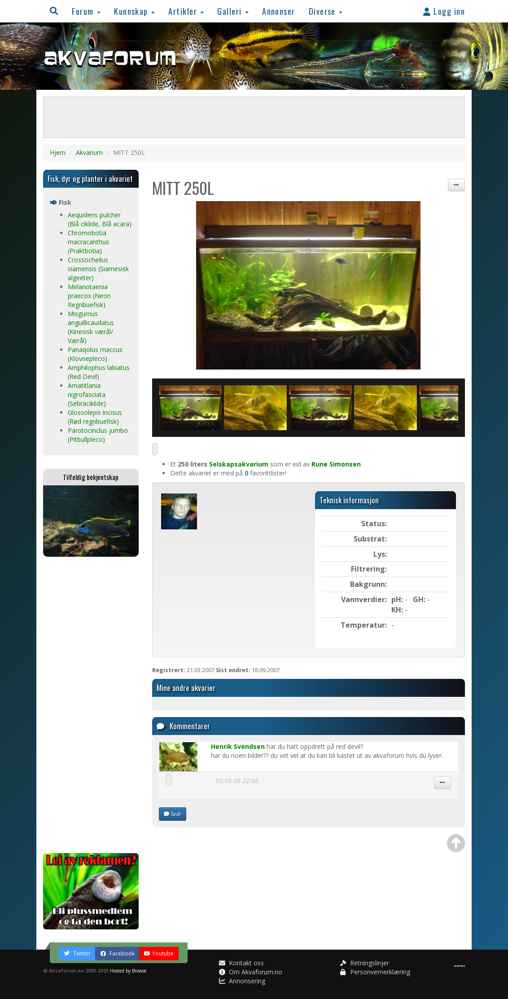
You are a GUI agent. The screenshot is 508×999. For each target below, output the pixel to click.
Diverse (326, 11)
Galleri (233, 11)
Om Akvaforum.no (250, 972)
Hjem (58, 152)
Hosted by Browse (128, 971)
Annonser (278, 11)
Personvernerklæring (375, 972)
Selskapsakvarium (238, 464)
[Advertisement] (91, 705)
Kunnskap (134, 11)
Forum (86, 11)
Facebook (117, 953)
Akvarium (89, 152)
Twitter (77, 953)
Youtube (159, 953)
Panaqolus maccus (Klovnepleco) (95, 354)
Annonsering (242, 981)
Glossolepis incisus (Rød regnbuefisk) (95, 417)
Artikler (186, 11)
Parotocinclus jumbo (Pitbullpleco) (98, 435)
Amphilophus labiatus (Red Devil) (99, 372)
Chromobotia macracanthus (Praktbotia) (88, 242)
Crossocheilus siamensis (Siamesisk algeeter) (98, 268)
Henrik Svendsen (238, 746)
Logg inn (444, 11)
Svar (172, 814)
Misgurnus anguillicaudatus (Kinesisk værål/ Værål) (91, 327)
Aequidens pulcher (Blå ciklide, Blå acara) (99, 219)
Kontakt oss (241, 963)
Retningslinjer (364, 963)
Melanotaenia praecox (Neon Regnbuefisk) (89, 295)
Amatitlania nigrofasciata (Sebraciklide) (87, 394)
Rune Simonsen (336, 464)
